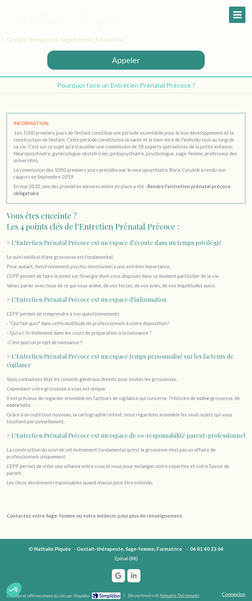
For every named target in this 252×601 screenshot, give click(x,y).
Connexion (233, 594)
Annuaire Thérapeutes (179, 595)
